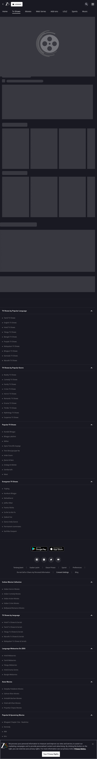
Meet (6, 474)
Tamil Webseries (10, 660)
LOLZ (65, 11)
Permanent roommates (12, 526)
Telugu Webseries (10, 665)
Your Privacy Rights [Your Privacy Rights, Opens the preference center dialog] (51, 754)
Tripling (6, 489)
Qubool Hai (8, 517)
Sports (75, 11)
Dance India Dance (11, 522)
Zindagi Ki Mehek (10, 465)
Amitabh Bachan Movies (13, 698)
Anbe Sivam (8, 455)
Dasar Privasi (50, 567)
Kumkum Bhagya (10, 493)
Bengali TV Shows (10, 337)
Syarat (64, 567)
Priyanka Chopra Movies (13, 708)
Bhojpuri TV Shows (11, 351)
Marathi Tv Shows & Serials (14, 636)
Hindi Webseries (10, 655)
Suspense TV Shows (11, 417)
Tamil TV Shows (9, 318)
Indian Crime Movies (11, 603)
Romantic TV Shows (11, 398)
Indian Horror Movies (12, 589)
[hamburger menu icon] (93, 4)
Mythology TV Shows (11, 413)
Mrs (5, 736)
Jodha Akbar (8, 503)
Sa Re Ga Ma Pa (10, 512)
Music (85, 11)
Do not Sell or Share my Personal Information (33, 572)
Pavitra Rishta (9, 507)
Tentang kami (18, 567)
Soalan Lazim (34, 567)
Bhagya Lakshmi (10, 436)
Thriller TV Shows (10, 408)
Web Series (41, 11)
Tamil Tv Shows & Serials (13, 627)
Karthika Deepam (10, 531)
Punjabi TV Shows (10, 341)
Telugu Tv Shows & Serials (13, 632)
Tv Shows (16, 11)
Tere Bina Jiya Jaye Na (12, 451)
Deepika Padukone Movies (13, 689)
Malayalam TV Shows (11, 346)
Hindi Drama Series (11, 670)
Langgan (16, 4)
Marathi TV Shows (10, 360)
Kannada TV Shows (11, 356)
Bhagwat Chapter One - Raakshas (16, 722)
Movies (28, 11)
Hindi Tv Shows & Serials (13, 622)
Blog (76, 572)
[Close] (93, 744)
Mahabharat (8, 498)
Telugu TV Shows (10, 332)
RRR (5, 731)
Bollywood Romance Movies (14, 608)
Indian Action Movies (11, 598)
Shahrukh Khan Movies (12, 703)
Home (5, 11)
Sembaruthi (8, 469)
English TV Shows (10, 323)
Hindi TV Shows (9, 327)
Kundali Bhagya (9, 432)
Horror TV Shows (10, 394)
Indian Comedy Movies (12, 594)
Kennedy (7, 727)
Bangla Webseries (10, 674)
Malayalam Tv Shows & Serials (15, 641)
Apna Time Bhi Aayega (12, 446)
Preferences (77, 567)
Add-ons (54, 11)
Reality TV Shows (10, 375)
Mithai (6, 441)
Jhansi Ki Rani (9, 460)
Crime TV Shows (10, 389)
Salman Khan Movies (11, 693)
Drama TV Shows (10, 403)
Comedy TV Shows (10, 379)
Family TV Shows (10, 384)
